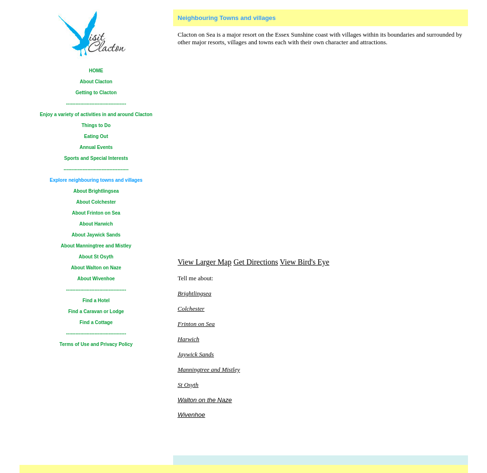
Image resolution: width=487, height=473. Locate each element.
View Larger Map (205, 262)
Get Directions (256, 262)
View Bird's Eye (304, 262)
